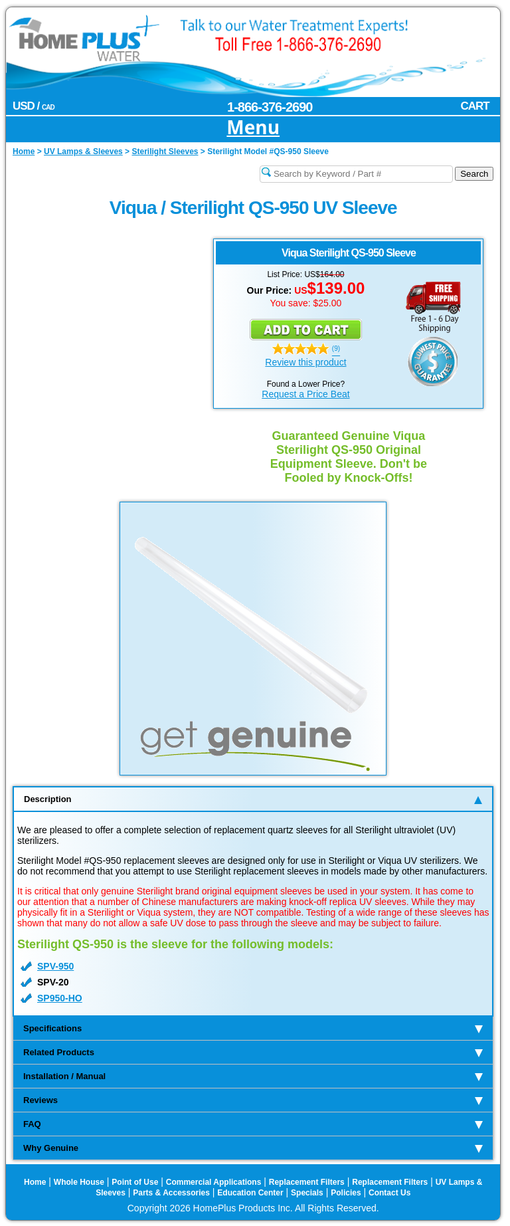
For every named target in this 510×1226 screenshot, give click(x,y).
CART (474, 106)
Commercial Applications (214, 1182)
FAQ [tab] (253, 1124)
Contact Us (389, 1192)
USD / (33, 106)
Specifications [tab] (253, 1028)
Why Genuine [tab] (253, 1148)
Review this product (305, 362)
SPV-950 (55, 966)
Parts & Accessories (171, 1192)
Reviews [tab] (253, 1100)
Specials (307, 1192)
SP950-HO (59, 998)
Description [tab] (253, 799)
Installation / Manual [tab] (253, 1076)
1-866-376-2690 (269, 107)
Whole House (79, 1182)
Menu (253, 128)
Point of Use (135, 1182)
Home (35, 1182)
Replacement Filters (307, 1182)
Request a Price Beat (305, 394)
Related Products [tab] (253, 1052)
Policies (346, 1192)
